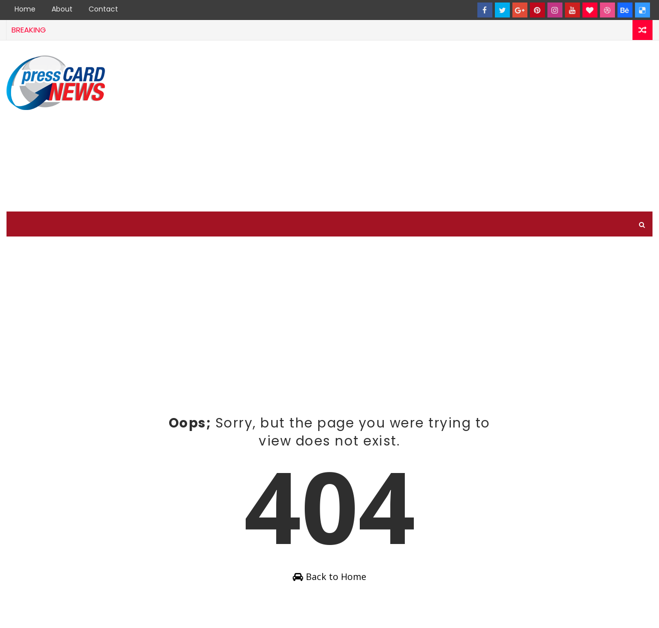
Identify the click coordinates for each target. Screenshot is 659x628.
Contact (103, 9)
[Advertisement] (469, 126)
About (62, 9)
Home (25, 9)
